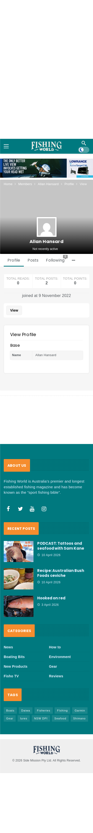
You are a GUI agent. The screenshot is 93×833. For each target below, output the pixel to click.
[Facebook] (8, 509)
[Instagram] (44, 509)
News (8, 647)
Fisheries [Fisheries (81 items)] (43, 710)
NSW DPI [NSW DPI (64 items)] (41, 718)
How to (55, 647)
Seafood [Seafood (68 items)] (60, 718)
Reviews (56, 676)
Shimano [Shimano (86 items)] (79, 718)
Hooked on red (51, 598)
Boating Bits (14, 657)
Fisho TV (11, 676)
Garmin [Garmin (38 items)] (80, 710)
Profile (13, 260)
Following (57, 259)
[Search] (84, 143)
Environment (60, 657)
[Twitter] (20, 509)
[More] (73, 260)
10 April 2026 (49, 555)
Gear (53, 666)
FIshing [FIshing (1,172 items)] (62, 710)
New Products (16, 666)
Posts (33, 260)
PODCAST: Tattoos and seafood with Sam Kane (60, 546)
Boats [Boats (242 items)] (10, 710)
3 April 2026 (48, 605)
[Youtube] (32, 509)
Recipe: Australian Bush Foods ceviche (60, 573)
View (14, 310)
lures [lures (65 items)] (23, 718)
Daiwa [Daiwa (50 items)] (25, 710)
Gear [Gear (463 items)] (9, 718)
